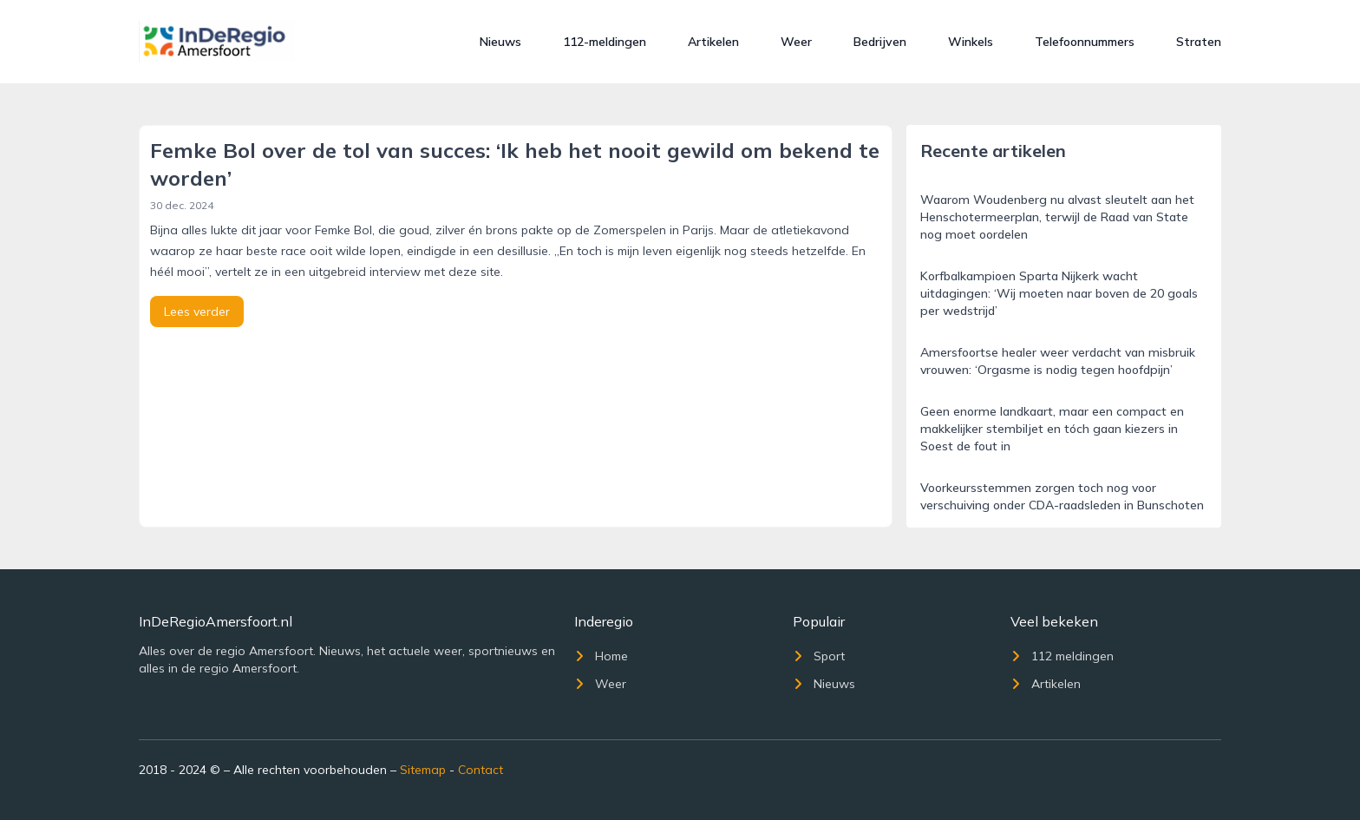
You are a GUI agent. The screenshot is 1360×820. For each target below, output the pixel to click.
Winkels (970, 41)
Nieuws (500, 41)
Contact (480, 769)
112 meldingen (1062, 656)
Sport (819, 656)
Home (601, 656)
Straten (1198, 41)
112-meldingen (604, 41)
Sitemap (423, 769)
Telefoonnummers (1084, 41)
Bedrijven (879, 41)
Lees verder (197, 311)
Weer (796, 41)
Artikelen (713, 41)
